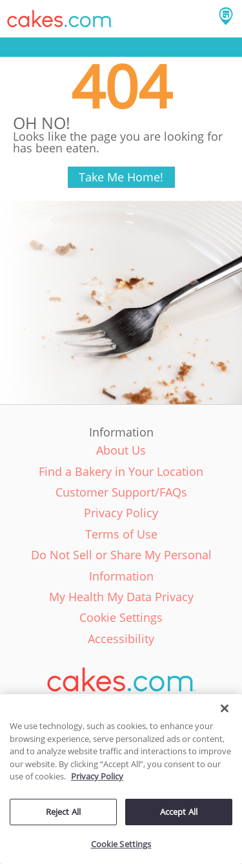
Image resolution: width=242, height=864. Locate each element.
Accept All (178, 812)
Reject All (63, 812)
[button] (60, 18)
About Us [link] (121, 450)
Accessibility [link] (121, 638)
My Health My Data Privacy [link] (121, 596)
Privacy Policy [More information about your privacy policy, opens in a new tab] (97, 776)
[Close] (224, 708)
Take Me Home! (121, 177)
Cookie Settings (121, 844)
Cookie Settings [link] (121, 617)
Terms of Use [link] (121, 534)
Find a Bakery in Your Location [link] (121, 471)
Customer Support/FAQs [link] (121, 492)
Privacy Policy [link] (121, 512)
